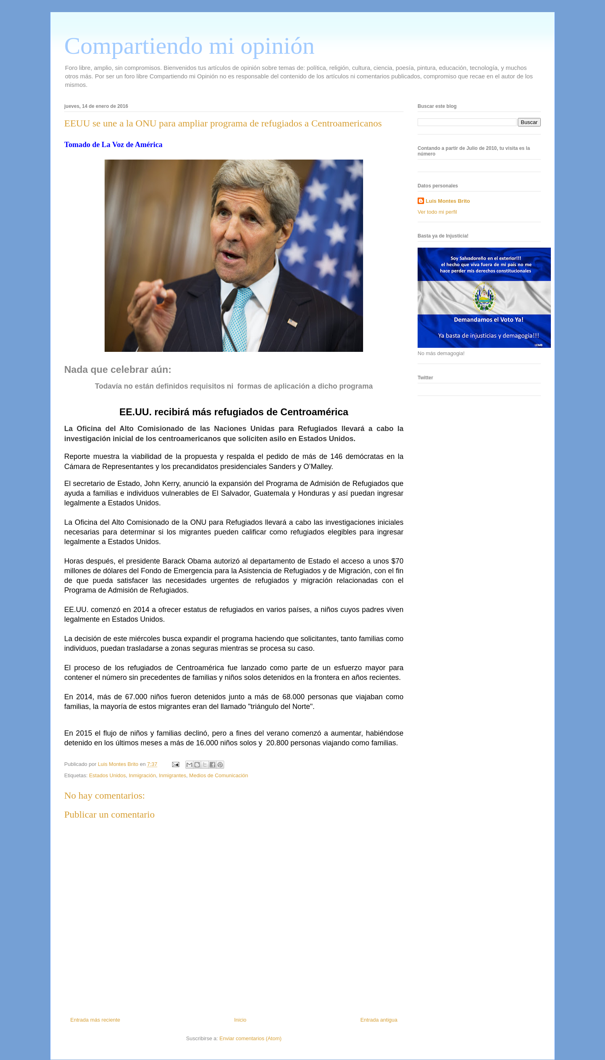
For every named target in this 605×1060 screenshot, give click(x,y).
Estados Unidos (107, 775)
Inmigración (142, 775)
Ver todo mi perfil (437, 212)
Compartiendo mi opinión (189, 45)
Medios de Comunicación (218, 775)
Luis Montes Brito (119, 764)
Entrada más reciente (95, 1020)
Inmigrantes (172, 775)
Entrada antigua (378, 1020)
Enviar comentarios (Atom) (250, 1038)
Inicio (240, 1020)
